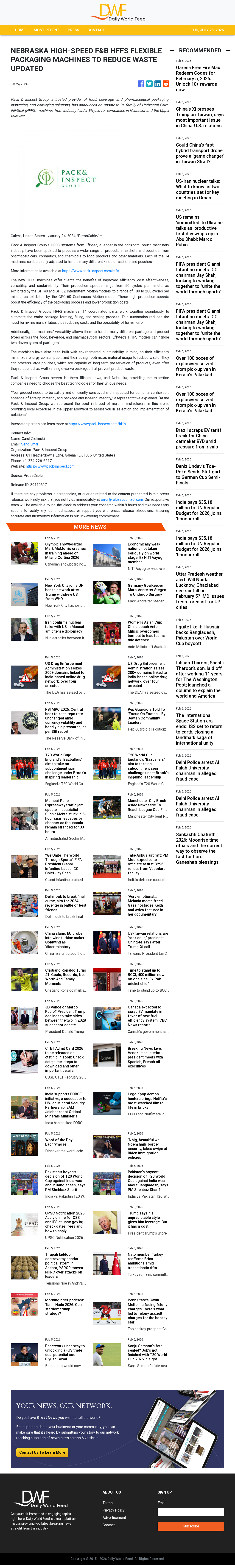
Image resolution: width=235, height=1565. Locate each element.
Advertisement (114, 1517)
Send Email (30, 444)
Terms (108, 1503)
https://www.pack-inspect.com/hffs (90, 271)
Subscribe (191, 1526)
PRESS (73, 30)
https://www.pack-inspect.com (50, 466)
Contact (109, 1525)
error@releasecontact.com (122, 499)
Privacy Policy (114, 1510)
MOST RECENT (46, 30)
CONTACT (96, 30)
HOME (20, 30)
